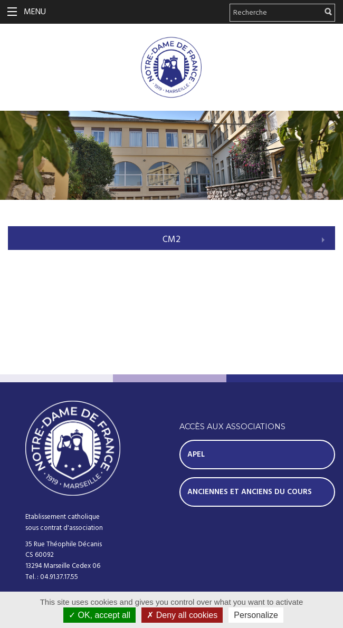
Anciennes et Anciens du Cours (249, 492)
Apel (196, 454)
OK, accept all (99, 615)
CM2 (171, 239)
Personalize (256, 615)
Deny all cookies (182, 615)
